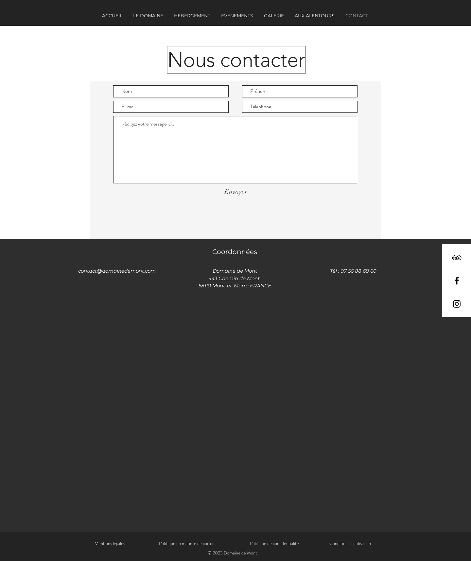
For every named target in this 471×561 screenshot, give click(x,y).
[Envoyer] (235, 192)
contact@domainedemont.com (117, 271)
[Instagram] (457, 304)
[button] (237, 16)
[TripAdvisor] (457, 257)
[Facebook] (457, 281)
